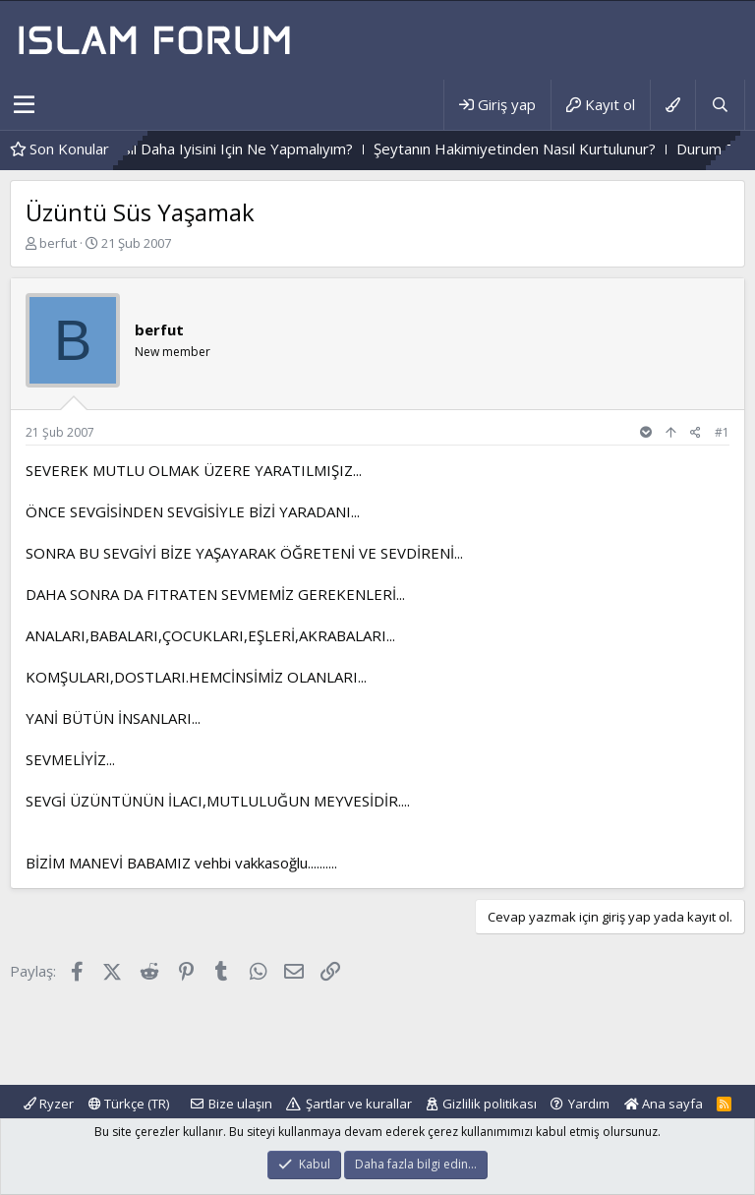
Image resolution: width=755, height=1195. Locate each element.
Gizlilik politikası (489, 1103)
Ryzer (49, 1103)
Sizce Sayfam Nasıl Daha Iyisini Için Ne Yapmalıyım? (207, 148)
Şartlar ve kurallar (359, 1103)
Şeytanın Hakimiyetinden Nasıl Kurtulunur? (539, 148)
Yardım (589, 1103)
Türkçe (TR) (128, 1103)
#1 (722, 432)
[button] (24, 105)
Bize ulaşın (240, 1103)
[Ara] (719, 105)
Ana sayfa (663, 1103)
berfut (58, 243)
